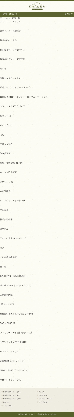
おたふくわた (6, 125)
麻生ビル (4, 229)
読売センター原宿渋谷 (10, 31)
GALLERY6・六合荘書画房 (12, 276)
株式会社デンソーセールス (12, 49)
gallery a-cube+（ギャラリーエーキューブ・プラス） (25, 97)
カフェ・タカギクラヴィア (12, 106)
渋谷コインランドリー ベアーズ (15, 87)
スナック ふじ (6, 182)
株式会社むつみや (8, 40)
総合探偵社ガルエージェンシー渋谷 (16, 314)
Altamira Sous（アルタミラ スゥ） (16, 285)
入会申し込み (43, 395)
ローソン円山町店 (8, 172)
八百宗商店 (5, 191)
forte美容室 (5, 153)
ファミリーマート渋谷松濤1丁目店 (16, 332)
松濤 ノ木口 (5, 116)
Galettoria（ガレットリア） (13, 361)
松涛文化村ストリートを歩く (12, 395)
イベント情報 (7, 405)
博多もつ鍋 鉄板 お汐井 (11, 163)
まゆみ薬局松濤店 (8, 257)
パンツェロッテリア (9, 351)
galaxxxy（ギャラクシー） (12, 78)
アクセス (41, 392)
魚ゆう (3, 68)
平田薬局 (4, 210)
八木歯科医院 (6, 295)
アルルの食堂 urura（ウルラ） (14, 238)
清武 (2, 248)
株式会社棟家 (6, 219)
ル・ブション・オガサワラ (12, 200)
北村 (2, 134)
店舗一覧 (6, 402)
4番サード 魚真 (7, 304)
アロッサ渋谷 (6, 144)
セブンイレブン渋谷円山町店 (13, 342)
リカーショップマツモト (11, 380)
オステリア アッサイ (10, 21)
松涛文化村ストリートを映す (12, 398)
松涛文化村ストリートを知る (12, 392)
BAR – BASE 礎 (7, 323)
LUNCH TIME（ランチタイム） (14, 370)
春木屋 (3, 266)
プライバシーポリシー (45, 398)
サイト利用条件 (43, 402)
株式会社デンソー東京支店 (12, 59)
